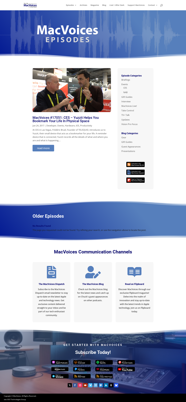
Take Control (127, 110)
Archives (83, 5)
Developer (51, 125)
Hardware (70, 125)
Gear (123, 137)
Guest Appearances (131, 146)
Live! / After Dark (117, 5)
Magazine (95, 5)
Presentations (128, 151)
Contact (151, 5)
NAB (125, 92)
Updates (125, 119)
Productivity (86, 125)
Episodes (70, 5)
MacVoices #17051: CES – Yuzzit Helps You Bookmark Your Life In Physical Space (66, 119)
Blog (104, 5)
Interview (126, 101)
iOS (77, 125)
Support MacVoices (136, 5)
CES (125, 87)
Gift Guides (126, 97)
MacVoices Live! (129, 106)
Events (60, 125)
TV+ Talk (125, 115)
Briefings (125, 79)
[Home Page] (33, 4)
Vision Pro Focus (129, 124)
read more (43, 148)
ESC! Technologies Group (16, 399)
